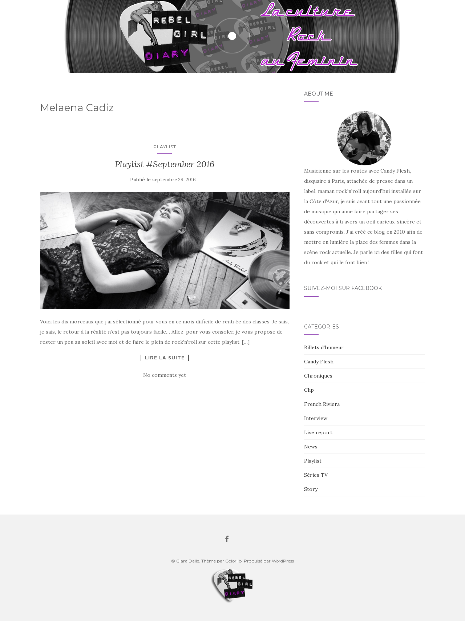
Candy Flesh (318, 361)
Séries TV (316, 475)
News (311, 446)
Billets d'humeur (324, 347)
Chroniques (318, 375)
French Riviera (322, 404)
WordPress (283, 561)
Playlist (164, 146)
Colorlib (233, 561)
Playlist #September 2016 (164, 164)
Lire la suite (165, 357)
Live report (318, 432)
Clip (309, 390)
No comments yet (164, 375)
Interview (315, 418)
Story (311, 489)
